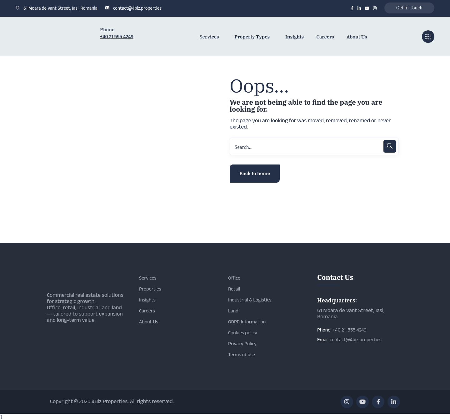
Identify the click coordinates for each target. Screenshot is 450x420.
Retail (234, 288)
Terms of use (241, 354)
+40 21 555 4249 (116, 36)
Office (234, 278)
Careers (147, 310)
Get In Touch (409, 8)
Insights (147, 299)
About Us (148, 321)
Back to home (254, 173)
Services (148, 278)
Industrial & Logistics (249, 299)
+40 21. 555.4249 (349, 329)
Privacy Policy (242, 343)
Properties (150, 288)
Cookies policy (242, 332)
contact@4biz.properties (137, 8)
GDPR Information (247, 321)
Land (233, 310)
